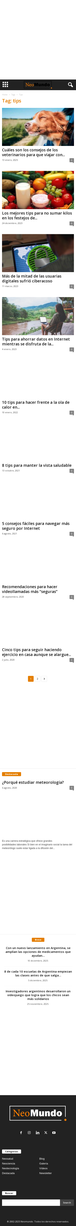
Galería (43, 1163)
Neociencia (8, 1163)
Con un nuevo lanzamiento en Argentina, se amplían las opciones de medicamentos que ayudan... (38, 951)
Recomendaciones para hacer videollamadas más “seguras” (30, 589)
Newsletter (45, 1173)
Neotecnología (10, 1168)
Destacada (8, 1173)
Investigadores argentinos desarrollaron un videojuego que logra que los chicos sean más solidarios (38, 995)
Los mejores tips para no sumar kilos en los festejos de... (37, 216)
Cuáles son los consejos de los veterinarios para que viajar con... (33, 152)
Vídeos (43, 1168)
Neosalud (7, 1158)
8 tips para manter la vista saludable (37, 465)
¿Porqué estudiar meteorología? (33, 782)
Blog (42, 1158)
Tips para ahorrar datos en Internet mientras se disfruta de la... (36, 342)
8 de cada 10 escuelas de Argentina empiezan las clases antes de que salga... (38, 973)
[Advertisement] (38, 39)
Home (4, 94)
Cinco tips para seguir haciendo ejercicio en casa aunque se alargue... (36, 652)
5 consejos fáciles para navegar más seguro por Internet (36, 526)
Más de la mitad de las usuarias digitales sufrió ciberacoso (31, 279)
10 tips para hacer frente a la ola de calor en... (36, 405)
